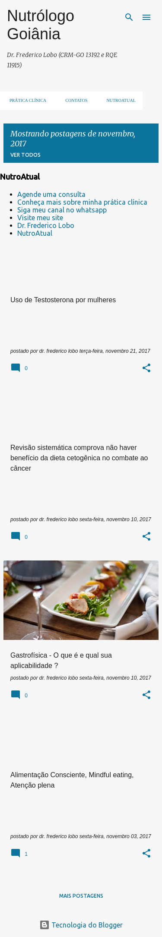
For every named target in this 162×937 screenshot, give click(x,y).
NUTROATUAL (118, 100)
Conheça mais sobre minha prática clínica (82, 202)
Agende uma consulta (51, 194)
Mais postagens (81, 896)
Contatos (74, 100)
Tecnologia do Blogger (81, 925)
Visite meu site (40, 218)
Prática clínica (25, 100)
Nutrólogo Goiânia (40, 25)
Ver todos (25, 155)
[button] (146, 369)
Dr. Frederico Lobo (45, 225)
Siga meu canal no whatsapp (62, 210)
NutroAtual (34, 233)
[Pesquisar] (129, 17)
